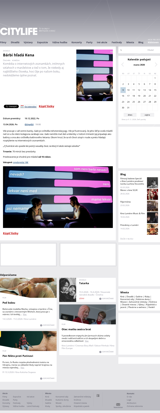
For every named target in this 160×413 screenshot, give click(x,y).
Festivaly (117, 42)
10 (128, 90)
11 (133, 90)
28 (150, 101)
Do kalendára (30, 106)
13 (144, 90)
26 (139, 101)
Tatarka (84, 283)
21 (150, 95)
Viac (25, 314)
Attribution (131, 403)
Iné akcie (102, 42)
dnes (130, 114)
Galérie (139, 296)
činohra (6, 60)
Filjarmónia (125, 201)
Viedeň (151, 307)
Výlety (141, 304)
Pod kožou (8, 302)
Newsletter (118, 407)
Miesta (130, 42)
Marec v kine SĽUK (129, 190)
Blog (140, 42)
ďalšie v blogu (126, 239)
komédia (16, 60)
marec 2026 (139, 64)
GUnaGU (29, 124)
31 (128, 107)
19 (139, 95)
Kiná (122, 296)
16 (123, 95)
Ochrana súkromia (135, 406)
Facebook (98, 395)
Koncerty (77, 42)
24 (128, 101)
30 (123, 107)
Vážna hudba (59, 42)
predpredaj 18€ (20, 162)
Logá (129, 400)
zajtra (147, 114)
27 (144, 101)
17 (128, 95)
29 (155, 101)
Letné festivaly (33, 406)
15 (155, 90)
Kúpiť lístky (46, 106)
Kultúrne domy (143, 299)
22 (155, 95)
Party (89, 42)
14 (150, 90)
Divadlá (15, 42)
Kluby (147, 296)
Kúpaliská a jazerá (81, 406)
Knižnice (153, 301)
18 (133, 95)
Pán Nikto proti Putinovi (17, 355)
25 (133, 101)
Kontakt (130, 393)
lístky (81, 298)
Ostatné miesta (129, 304)
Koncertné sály (127, 299)
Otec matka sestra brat (76, 329)
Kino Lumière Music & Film (132, 213)
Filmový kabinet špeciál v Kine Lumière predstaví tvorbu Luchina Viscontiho (132, 181)
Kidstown (153, 42)
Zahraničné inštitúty (138, 301)
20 (144, 95)
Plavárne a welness (137, 307)
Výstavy (28, 42)
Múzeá (123, 301)
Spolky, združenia (63, 406)
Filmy (3, 42)
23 (123, 101)
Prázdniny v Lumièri (129, 225)
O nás (129, 396)
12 (139, 90)
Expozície (42, 42)
